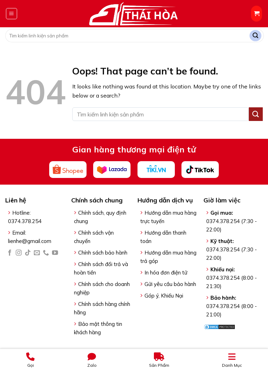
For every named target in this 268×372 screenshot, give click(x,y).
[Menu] (11, 13)
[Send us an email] (37, 253)
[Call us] (46, 253)
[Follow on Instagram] (19, 253)
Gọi (30, 360)
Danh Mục (232, 360)
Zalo (92, 360)
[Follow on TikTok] (28, 253)
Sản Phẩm (159, 360)
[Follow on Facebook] (10, 253)
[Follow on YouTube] (55, 253)
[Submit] (255, 36)
